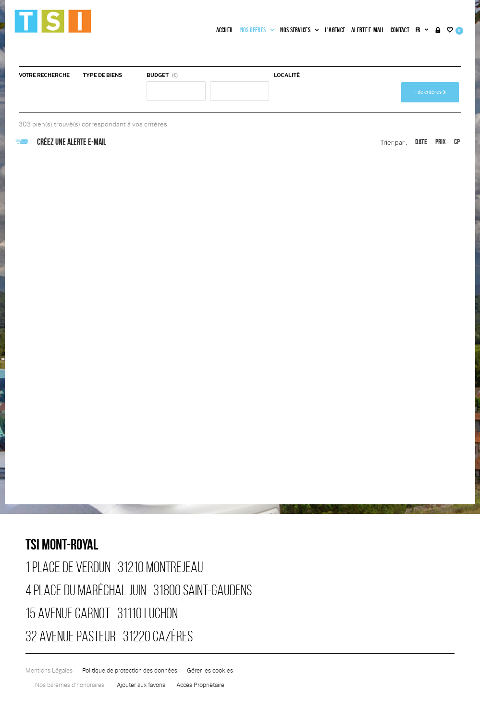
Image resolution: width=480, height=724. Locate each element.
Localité (287, 75)
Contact (400, 30)
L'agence (335, 30)
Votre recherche (44, 75)
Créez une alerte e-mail (62, 142)
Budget (158, 75)
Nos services (299, 30)
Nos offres (257, 30)
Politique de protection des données (129, 670)
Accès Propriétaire (200, 685)
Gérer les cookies (210, 670)
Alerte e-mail (367, 30)
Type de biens (102, 75)
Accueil (225, 30)
